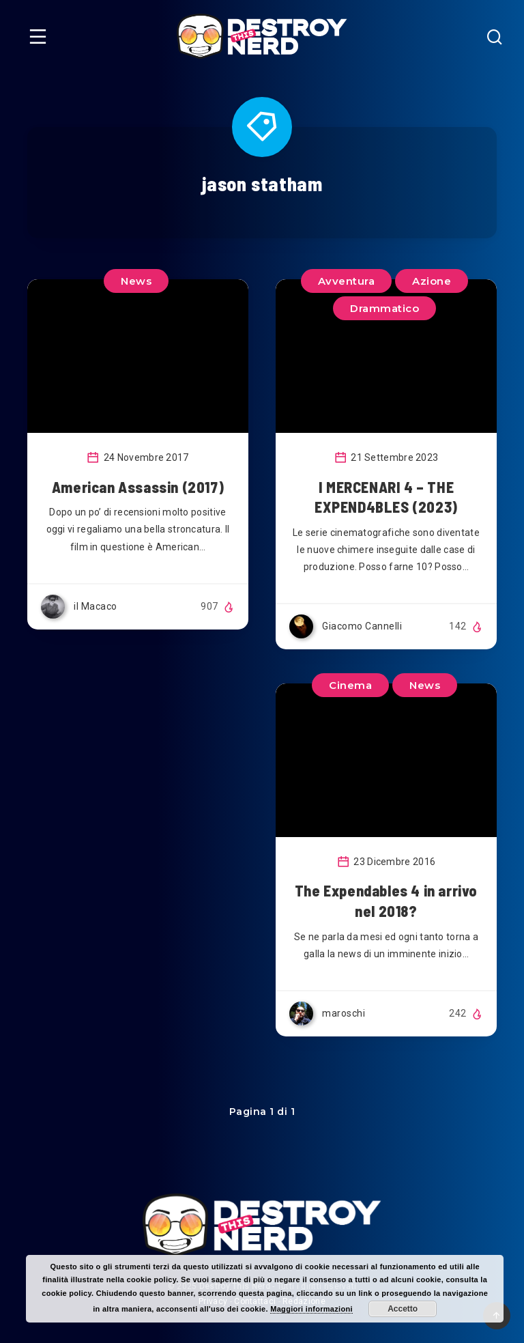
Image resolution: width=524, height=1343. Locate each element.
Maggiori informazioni (311, 1309)
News (136, 280)
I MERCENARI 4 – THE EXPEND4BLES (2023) (386, 497)
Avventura (346, 280)
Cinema (350, 685)
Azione (431, 280)
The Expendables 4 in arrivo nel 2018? (386, 900)
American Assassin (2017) (138, 487)
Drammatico (384, 308)
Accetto (403, 1309)
